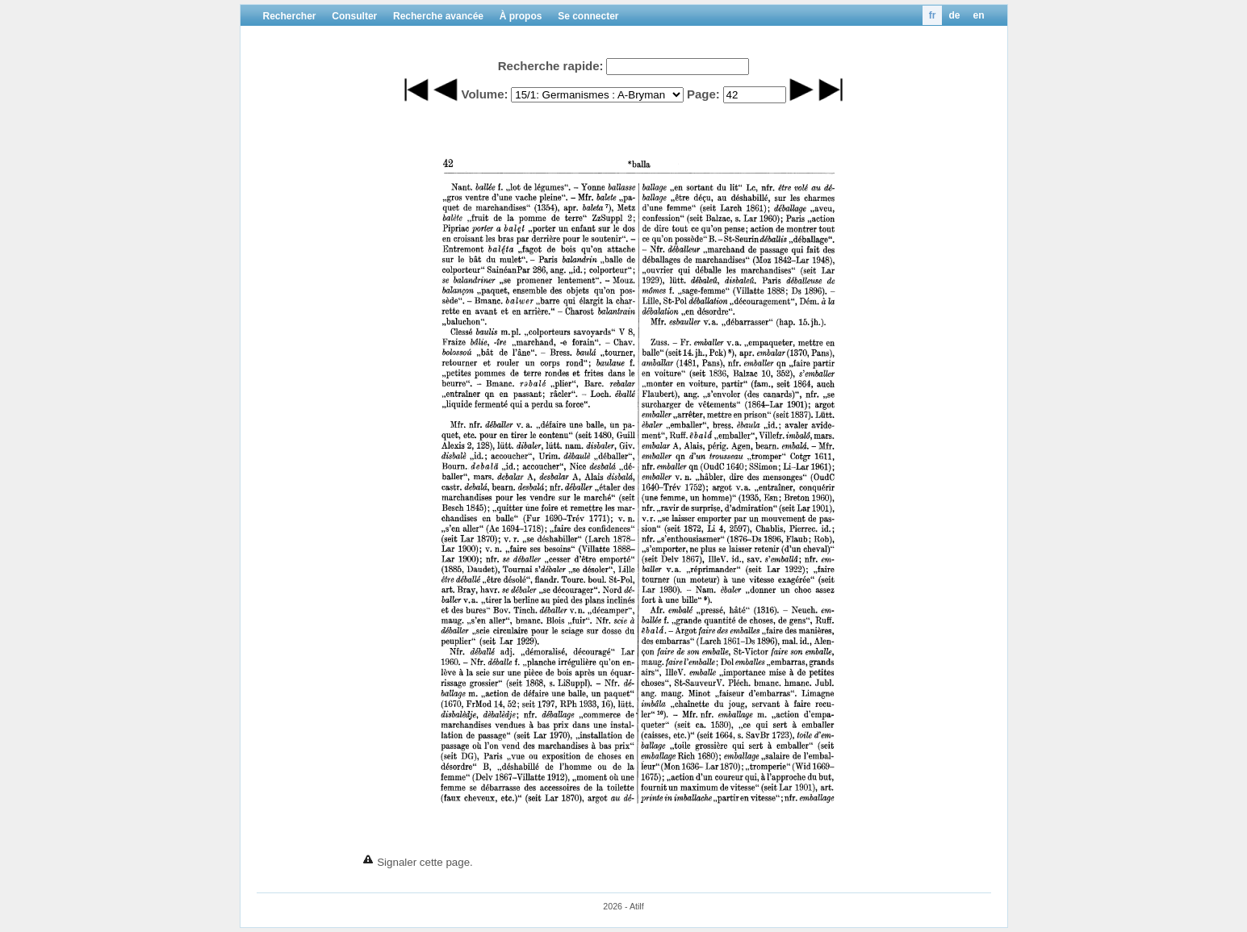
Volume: (484, 94)
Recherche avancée (438, 16)
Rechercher (289, 16)
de (954, 15)
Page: (703, 94)
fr (932, 15)
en (978, 15)
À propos (521, 16)
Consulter (354, 16)
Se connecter (588, 16)
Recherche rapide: (551, 66)
